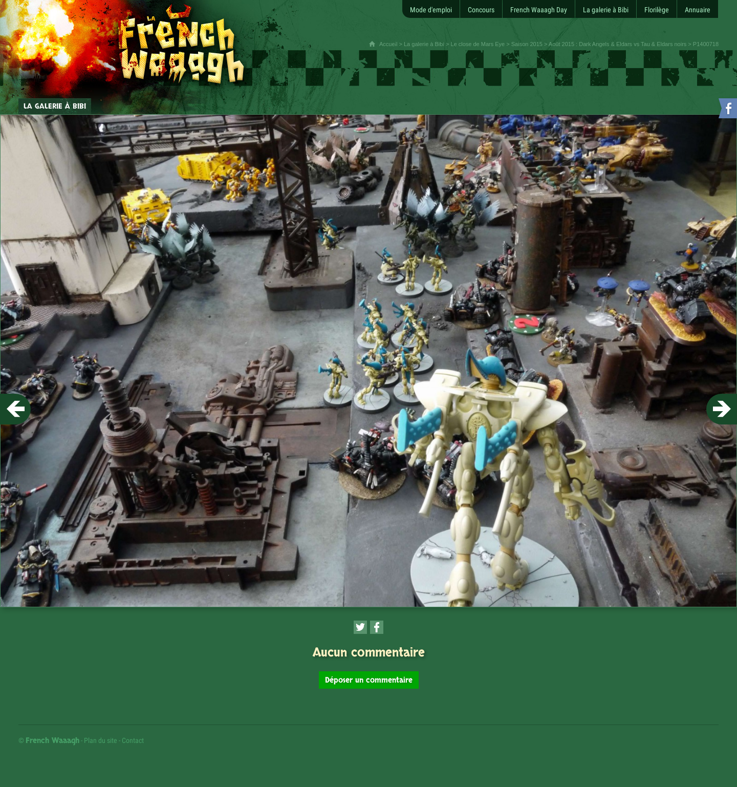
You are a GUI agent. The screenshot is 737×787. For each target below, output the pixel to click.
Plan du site (100, 740)
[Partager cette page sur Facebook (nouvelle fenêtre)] (376, 627)
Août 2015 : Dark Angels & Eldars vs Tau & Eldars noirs (617, 44)
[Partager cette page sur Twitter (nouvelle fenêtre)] (360, 627)
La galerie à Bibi (424, 44)
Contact (133, 740)
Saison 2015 (527, 44)
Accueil (388, 44)
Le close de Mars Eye (477, 44)
